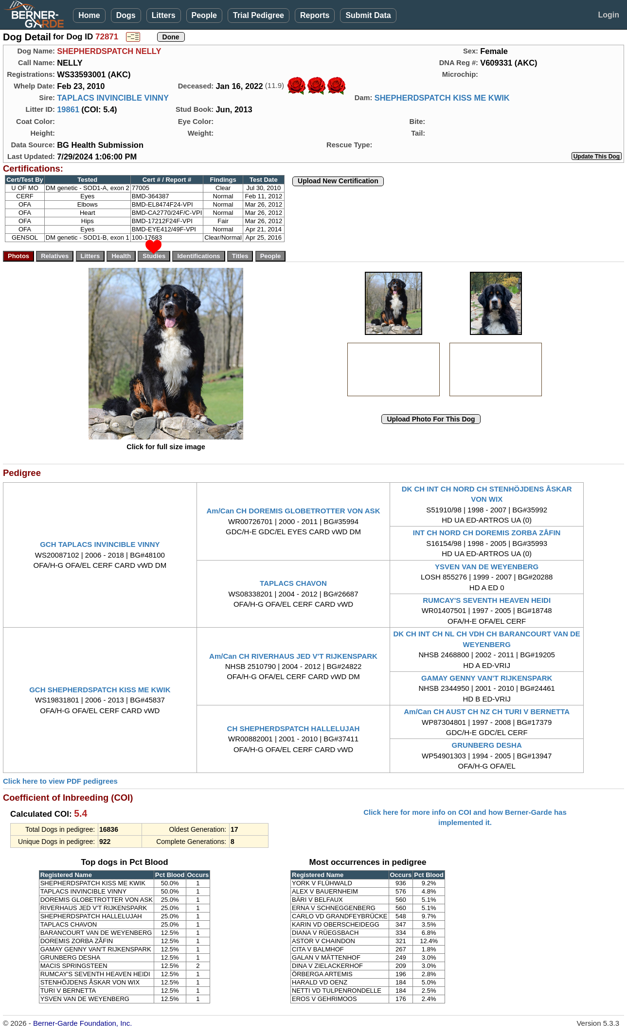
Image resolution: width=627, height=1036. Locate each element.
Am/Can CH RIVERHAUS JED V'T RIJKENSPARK (293, 656)
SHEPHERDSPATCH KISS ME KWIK (442, 97)
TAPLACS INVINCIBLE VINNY (113, 97)
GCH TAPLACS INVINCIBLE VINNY (100, 544)
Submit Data (368, 15)
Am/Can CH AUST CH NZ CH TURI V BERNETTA (487, 711)
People (204, 15)
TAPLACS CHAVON (293, 583)
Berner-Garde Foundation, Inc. (82, 1023)
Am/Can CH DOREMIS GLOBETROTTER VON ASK (293, 511)
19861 (68, 109)
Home (89, 15)
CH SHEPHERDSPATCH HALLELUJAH (293, 728)
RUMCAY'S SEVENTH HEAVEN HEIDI (487, 600)
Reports (314, 15)
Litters (164, 15)
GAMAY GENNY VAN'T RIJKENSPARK (486, 678)
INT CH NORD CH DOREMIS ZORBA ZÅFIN (487, 532)
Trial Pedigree (258, 15)
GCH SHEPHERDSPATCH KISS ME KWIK (99, 689)
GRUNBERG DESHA (487, 745)
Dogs (126, 15)
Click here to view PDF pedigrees (60, 781)
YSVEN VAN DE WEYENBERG (486, 566)
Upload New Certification (338, 181)
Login (608, 15)
